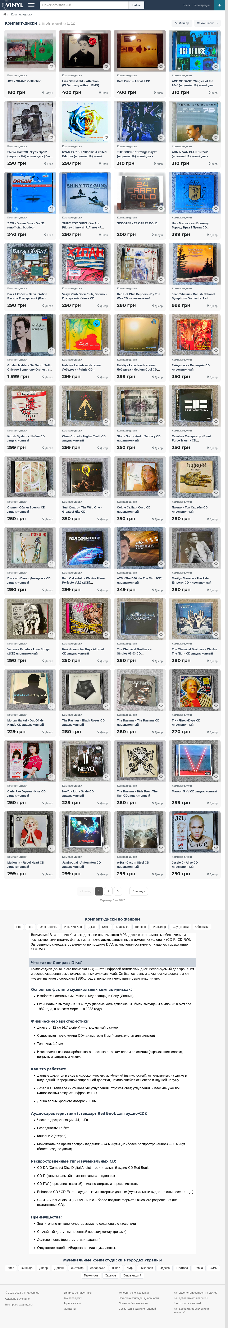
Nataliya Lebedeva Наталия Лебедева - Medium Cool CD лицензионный (137, 369)
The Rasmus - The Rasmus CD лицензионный (138, 722)
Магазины (70, 1308)
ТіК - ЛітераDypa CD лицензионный (186, 722)
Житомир (77, 1268)
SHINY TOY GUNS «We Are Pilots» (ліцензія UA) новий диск (81, 227)
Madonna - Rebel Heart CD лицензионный (25, 864)
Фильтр (180, 23)
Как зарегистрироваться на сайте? (195, 1292)
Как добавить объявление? (191, 1298)
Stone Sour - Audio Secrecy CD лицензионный (138, 438)
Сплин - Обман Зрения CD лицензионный (26, 509)
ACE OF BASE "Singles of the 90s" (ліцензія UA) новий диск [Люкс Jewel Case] (193, 85)
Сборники (202, 926)
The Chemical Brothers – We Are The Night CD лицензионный (194, 651)
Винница (27, 1268)
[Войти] (186, 5)
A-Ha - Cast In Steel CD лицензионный (133, 864)
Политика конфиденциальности (139, 1298)
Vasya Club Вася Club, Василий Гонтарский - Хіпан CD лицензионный (84, 298)
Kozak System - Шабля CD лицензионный (26, 438)
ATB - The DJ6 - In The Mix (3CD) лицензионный (139, 580)
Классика (122, 926)
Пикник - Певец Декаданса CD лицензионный (28, 580)
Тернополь (91, 1275)
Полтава (182, 1268)
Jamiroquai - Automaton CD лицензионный (81, 864)
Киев (11, 1268)
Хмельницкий (132, 1275)
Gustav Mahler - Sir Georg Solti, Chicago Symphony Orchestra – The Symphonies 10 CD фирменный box (29, 372)
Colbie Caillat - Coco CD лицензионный (133, 509)
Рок (18, 926)
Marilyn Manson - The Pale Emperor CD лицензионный (191, 580)
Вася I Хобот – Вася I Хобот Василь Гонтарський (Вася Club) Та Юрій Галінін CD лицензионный (27, 300)
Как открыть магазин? (187, 1303)
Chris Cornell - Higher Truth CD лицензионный (84, 438)
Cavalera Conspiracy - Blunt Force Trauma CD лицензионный (191, 440)
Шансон (140, 926)
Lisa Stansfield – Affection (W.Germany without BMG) (80, 83)
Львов (116, 1268)
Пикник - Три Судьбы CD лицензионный (190, 509)
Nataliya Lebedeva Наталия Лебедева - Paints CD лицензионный (81, 369)
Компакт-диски (73, 1298)
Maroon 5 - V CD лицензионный (194, 791)
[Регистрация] (201, 5)
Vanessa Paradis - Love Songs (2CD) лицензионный (28, 651)
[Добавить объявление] (219, 5)
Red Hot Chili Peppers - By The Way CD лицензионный (138, 296)
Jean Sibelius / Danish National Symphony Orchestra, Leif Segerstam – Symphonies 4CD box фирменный (193, 300)
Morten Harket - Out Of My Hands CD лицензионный (25, 722)
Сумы (213, 1268)
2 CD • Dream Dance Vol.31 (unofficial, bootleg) (26, 225)
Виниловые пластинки (78, 1292)
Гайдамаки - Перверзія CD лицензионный (191, 367)
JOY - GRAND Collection (24, 81)
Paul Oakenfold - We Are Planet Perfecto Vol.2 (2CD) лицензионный (84, 582)
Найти (136, 5)
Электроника (48, 926)
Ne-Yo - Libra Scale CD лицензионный (78, 793)
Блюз (105, 926)
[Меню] (31, 5)
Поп (30, 926)
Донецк (59, 1268)
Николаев (146, 1268)
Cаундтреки (181, 926)
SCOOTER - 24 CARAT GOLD (137, 223)
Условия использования (134, 1292)
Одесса (165, 1268)
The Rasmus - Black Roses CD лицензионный (83, 722)
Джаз (91, 926)
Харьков (110, 1275)
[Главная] (4, 14)
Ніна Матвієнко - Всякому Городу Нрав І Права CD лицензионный (190, 227)
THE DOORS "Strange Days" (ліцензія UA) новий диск (137, 154)
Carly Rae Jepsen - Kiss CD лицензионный (26, 793)
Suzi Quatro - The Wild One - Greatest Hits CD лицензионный (82, 511)
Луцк (130, 1268)
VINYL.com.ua (30, 1292)
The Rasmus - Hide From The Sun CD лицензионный (137, 793)
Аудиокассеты (72, 1303)
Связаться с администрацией (137, 1308)
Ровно (199, 1268)
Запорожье (97, 1268)
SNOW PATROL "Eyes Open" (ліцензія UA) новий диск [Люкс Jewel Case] (30, 156)
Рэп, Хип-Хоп (73, 926)
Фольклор (159, 926)
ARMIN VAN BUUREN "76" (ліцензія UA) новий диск (190, 154)
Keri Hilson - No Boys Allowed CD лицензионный (83, 651)
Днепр (43, 1268)
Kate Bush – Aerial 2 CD (133, 81)
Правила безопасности (133, 1303)
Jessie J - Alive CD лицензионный (185, 864)
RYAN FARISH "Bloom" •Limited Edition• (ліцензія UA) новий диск (84, 156)
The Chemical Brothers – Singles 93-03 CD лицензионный (134, 653)
